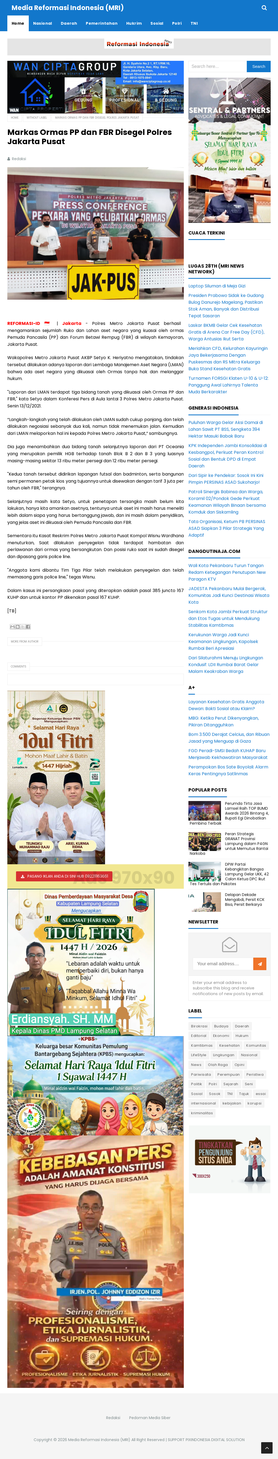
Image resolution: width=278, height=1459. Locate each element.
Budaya (221, 1026)
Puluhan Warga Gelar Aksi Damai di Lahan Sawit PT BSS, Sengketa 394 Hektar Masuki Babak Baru (225, 429)
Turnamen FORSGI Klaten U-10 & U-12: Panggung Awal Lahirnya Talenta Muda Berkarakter (228, 385)
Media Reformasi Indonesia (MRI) (99, 1439)
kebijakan (232, 1103)
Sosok (215, 1093)
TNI (230, 1093)
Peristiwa (255, 1074)
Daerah (242, 1026)
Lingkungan (224, 1055)
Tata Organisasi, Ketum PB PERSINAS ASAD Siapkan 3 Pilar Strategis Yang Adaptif (226, 528)
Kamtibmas (202, 1045)
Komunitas (256, 1045)
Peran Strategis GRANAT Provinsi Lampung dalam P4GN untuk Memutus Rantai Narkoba (229, 843)
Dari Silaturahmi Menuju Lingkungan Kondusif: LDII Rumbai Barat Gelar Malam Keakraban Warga (225, 665)
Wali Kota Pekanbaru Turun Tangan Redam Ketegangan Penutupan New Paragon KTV (227, 572)
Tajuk (244, 1093)
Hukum (242, 1035)
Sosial (197, 1093)
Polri (213, 1084)
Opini (240, 1064)
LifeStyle (199, 1055)
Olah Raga (218, 1064)
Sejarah (230, 1084)
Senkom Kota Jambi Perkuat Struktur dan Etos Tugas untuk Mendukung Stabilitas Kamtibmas (228, 618)
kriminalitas (202, 1113)
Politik (196, 1084)
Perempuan (228, 1074)
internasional (203, 1103)
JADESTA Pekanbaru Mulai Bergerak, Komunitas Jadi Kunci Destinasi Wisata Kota (228, 595)
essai (261, 1093)
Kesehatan (229, 1045)
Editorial (199, 1035)
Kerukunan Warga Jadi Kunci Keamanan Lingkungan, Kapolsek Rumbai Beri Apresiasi (223, 641)
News (196, 1064)
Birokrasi (199, 1026)
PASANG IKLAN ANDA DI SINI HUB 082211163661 (67, 876)
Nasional (249, 1055)
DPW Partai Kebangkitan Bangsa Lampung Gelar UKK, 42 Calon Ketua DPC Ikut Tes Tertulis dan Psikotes (229, 874)
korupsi (255, 1103)
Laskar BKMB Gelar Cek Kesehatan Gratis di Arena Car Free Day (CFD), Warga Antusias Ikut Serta (226, 332)
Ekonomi (221, 1035)
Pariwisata (201, 1074)
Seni (249, 1084)
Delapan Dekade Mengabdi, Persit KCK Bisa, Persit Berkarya (244, 899)
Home (14, 118)
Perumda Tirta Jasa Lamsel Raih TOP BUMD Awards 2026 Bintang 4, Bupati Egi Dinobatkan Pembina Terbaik (229, 813)
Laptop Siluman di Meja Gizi (216, 286)
